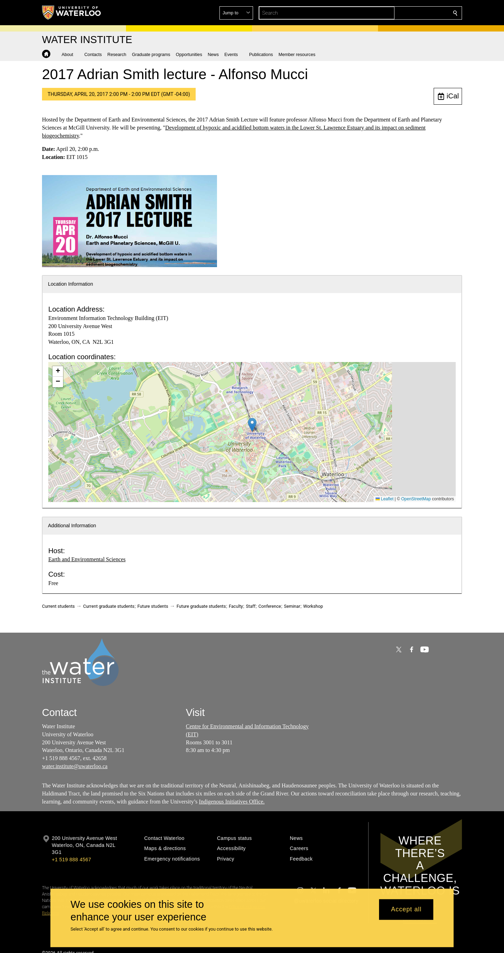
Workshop (313, 606)
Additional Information (72, 525)
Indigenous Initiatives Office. (232, 801)
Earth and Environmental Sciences (87, 559)
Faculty (236, 606)
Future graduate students (201, 606)
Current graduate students (108, 606)
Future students (153, 606)
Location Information (70, 284)
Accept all (406, 909)
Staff (250, 606)
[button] (404, 13)
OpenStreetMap (416, 498)
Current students (58, 606)
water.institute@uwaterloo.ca (74, 766)
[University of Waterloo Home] (72, 13)
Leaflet (384, 498)
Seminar (292, 606)
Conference (269, 606)
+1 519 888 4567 (71, 859)
